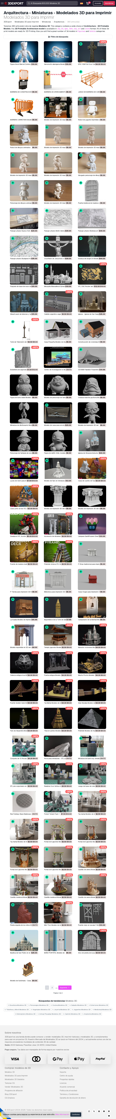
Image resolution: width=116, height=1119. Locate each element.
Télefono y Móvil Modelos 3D (17, 1010)
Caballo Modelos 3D (78, 1005)
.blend (87, 28)
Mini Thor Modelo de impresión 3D (56, 925)
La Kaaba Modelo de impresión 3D (22, 620)
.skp (75, 28)
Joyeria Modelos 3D (61, 1010)
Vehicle (92, 31)
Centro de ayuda (66, 1075)
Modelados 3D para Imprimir (16, 1075)
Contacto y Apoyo (69, 1067)
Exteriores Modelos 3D (98, 1005)
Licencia (63, 1083)
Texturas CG (10, 1083)
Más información (62, 1114)
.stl (62, 28)
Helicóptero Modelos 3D (25, 1014)
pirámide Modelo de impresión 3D (90, 731)
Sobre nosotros (13, 1032)
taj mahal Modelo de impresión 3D (90, 814)
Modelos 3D (10, 1072)
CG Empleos (10, 1098)
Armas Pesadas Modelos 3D (49, 1014)
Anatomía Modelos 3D (91, 1014)
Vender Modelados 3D (14, 1087)
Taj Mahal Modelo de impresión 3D (56, 703)
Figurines (81, 31)
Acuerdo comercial (67, 1087)
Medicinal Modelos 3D (102, 1010)
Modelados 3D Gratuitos (14, 1079)
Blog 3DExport (11, 1094)
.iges (66, 28)
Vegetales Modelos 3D (40, 1010)
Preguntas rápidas (67, 1079)
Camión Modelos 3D (71, 1014)
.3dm (71, 28)
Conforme (76, 1114)
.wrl (79, 28)
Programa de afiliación (14, 1090)
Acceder (98, 3)
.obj (58, 28)
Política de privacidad (68, 1090)
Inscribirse (109, 3)
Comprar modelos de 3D (18, 1067)
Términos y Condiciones (69, 1094)
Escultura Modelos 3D (17, 1005)
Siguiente (65, 988)
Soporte (63, 1072)
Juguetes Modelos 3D (81, 1010)
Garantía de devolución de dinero (73, 1098)
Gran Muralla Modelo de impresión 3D (91, 703)
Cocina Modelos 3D (59, 1005)
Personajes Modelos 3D (38, 1005)
